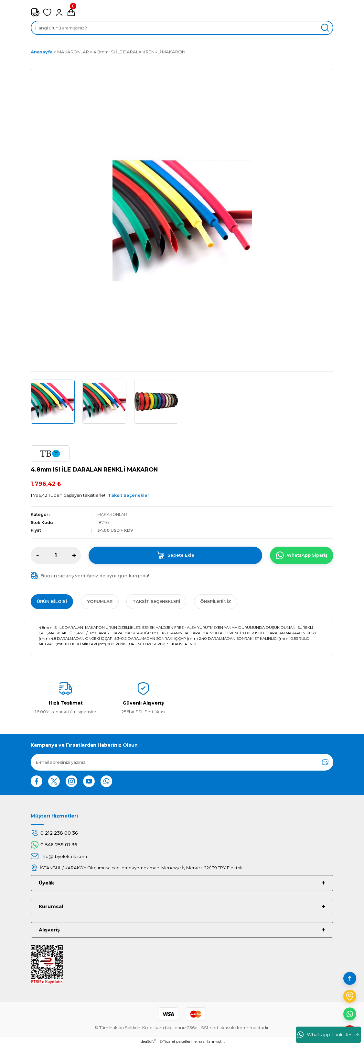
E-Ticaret (167, 1041)
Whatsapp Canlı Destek (328, 1034)
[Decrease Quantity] (37, 555)
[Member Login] (59, 12)
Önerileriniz (215, 601)
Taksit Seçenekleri (129, 495)
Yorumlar (99, 601)
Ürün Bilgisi (52, 601)
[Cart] (71, 12)
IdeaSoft (148, 1041)
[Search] (182, 28)
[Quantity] (56, 555)
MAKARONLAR (112, 514)
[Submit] (325, 762)
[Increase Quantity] (74, 555)
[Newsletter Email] (182, 762)
